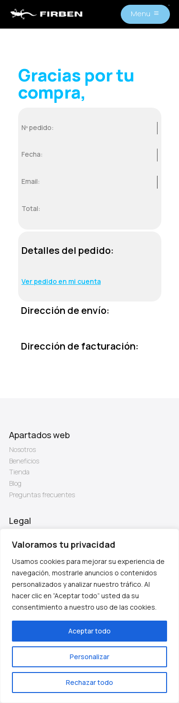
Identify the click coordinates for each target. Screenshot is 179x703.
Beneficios (24, 460)
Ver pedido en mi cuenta (61, 281)
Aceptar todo (89, 630)
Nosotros (22, 449)
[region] (89, 616)
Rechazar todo (89, 682)
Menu (140, 14)
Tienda (19, 471)
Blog (15, 483)
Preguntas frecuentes (42, 494)
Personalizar (89, 656)
